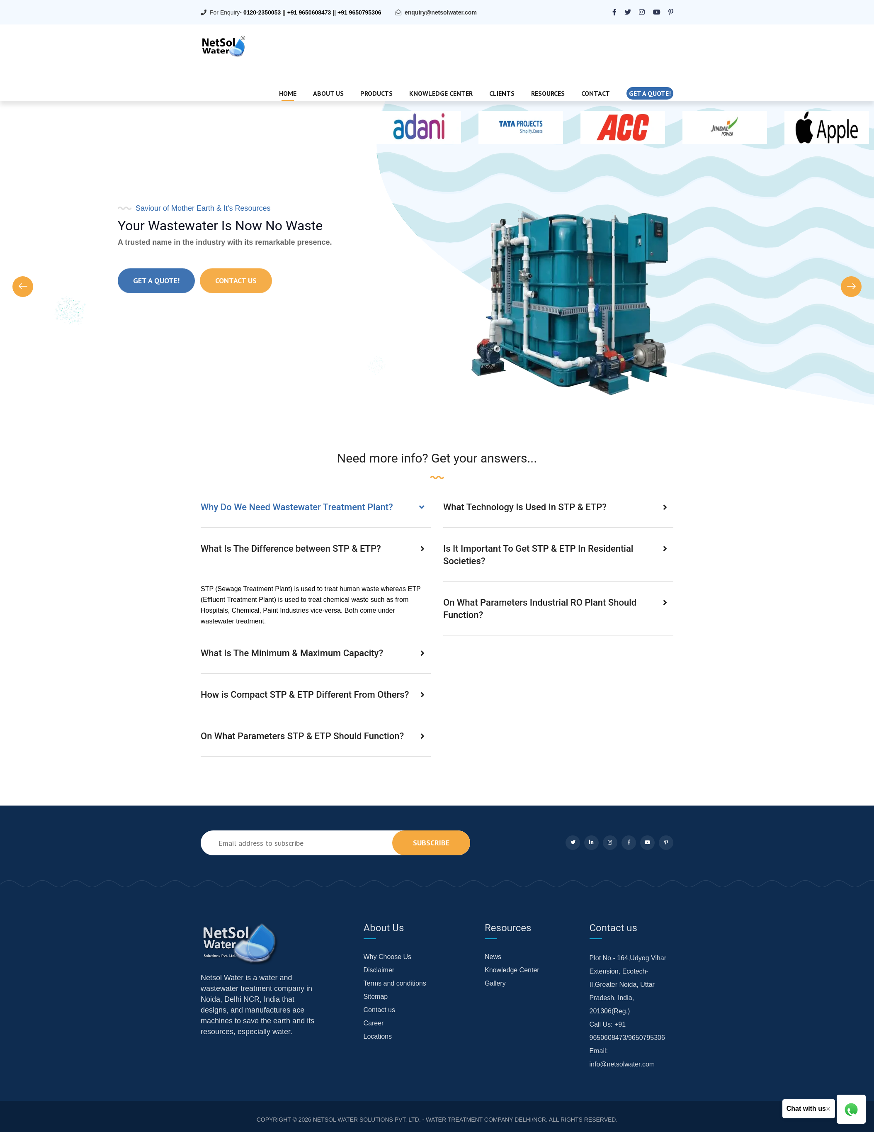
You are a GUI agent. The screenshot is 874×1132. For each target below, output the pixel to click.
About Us (328, 93)
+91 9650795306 (359, 12)
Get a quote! (650, 93)
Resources (548, 93)
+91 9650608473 (309, 12)
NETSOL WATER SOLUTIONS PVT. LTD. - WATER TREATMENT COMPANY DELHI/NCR (429, 1119)
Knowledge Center (441, 93)
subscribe (431, 842)
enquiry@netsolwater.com (441, 12)
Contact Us (236, 295)
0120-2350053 (262, 12)
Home (287, 93)
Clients (502, 93)
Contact (595, 93)
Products (376, 93)
